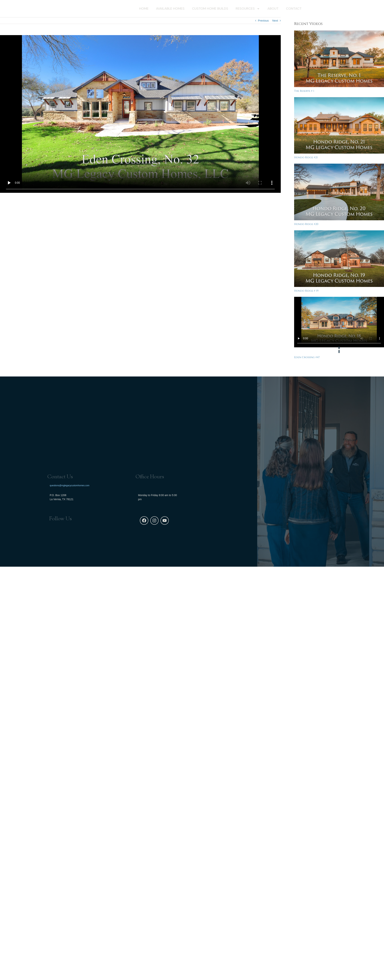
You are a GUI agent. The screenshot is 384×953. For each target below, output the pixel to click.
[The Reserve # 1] (339, 58)
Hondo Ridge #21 (306, 157)
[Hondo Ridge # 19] (339, 258)
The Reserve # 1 (304, 91)
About (273, 9)
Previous (263, 20)
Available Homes (170, 9)
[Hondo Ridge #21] (339, 125)
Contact (294, 9)
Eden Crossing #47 (307, 357)
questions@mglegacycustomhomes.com (70, 485)
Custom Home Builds (210, 9)
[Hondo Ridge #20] (339, 192)
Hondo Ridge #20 (306, 224)
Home (144, 9)
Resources (248, 9)
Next (275, 20)
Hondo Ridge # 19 (306, 291)
